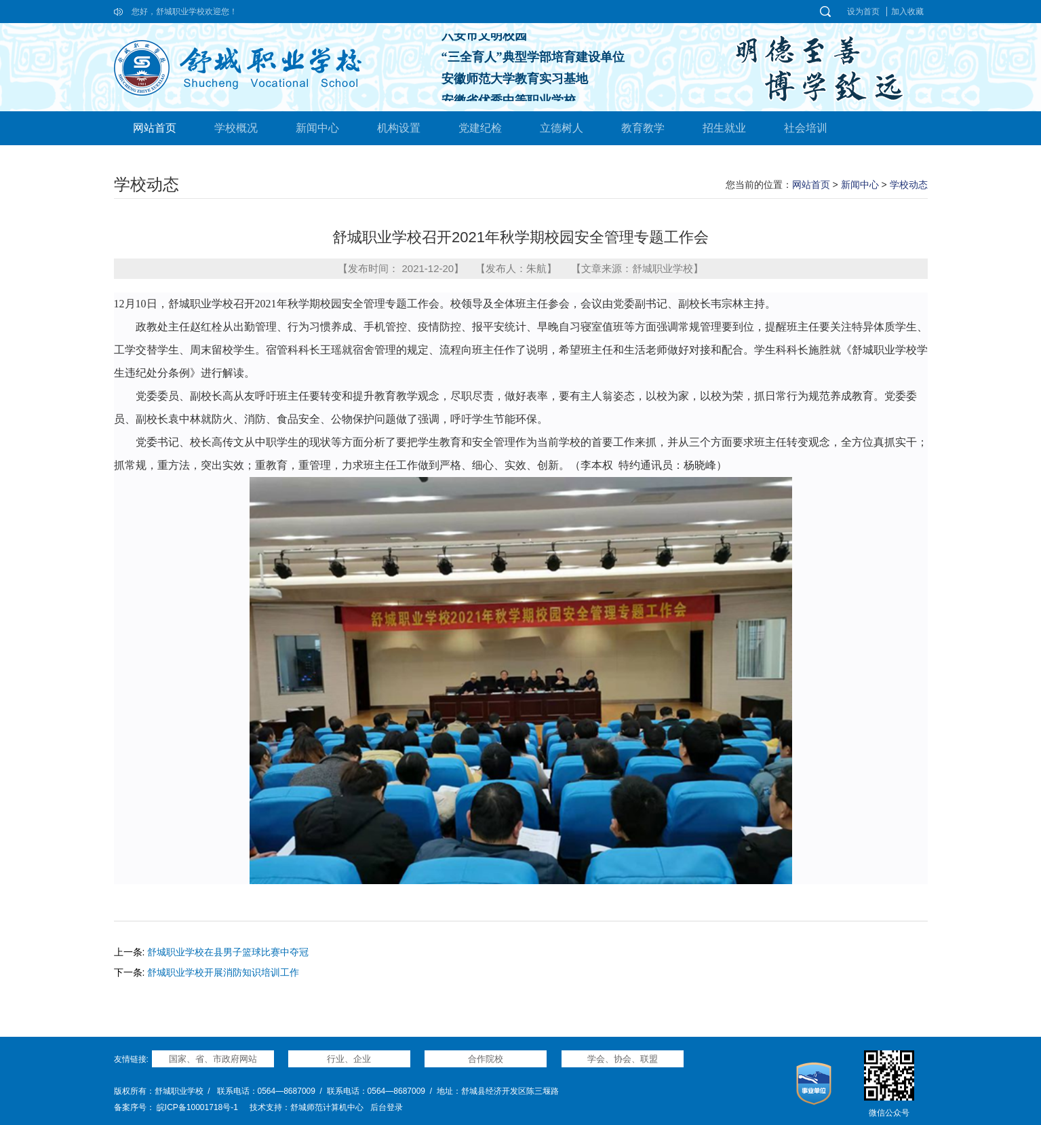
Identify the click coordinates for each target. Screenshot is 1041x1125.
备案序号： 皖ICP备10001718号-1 (176, 1107)
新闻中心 (317, 128)
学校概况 (236, 128)
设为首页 (863, 11)
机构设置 (398, 128)
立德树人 (561, 128)
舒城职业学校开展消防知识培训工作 (223, 972)
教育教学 (643, 128)
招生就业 (724, 128)
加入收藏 (907, 11)
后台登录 (386, 1107)
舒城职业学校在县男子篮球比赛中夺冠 (228, 952)
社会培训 (805, 128)
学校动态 (909, 184)
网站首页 (154, 128)
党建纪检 (480, 128)
